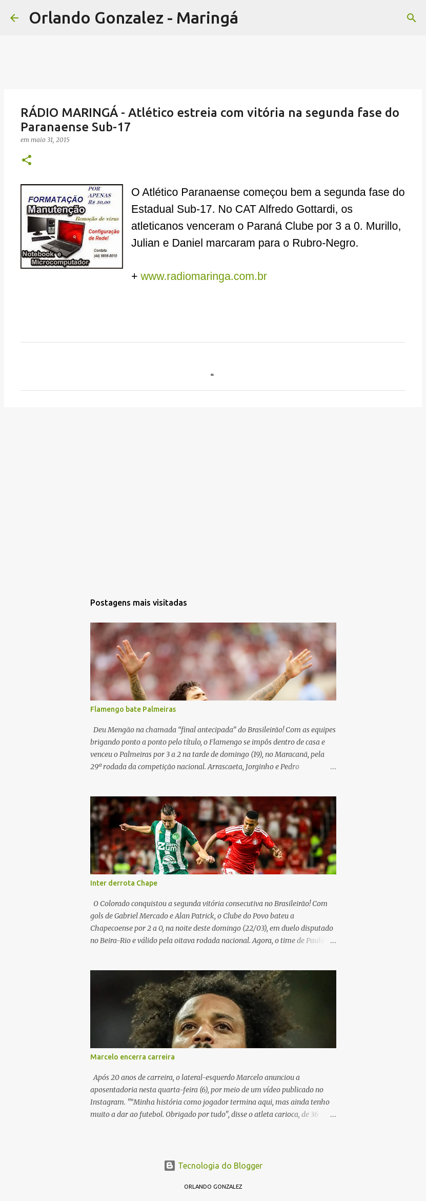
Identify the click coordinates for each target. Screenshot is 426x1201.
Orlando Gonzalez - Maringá (133, 17)
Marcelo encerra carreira (132, 1057)
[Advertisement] (213, 494)
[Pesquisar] (253, 18)
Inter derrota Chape (123, 883)
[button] (27, 161)
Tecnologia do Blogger (213, 1165)
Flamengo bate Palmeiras (133, 709)
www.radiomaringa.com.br (203, 276)
